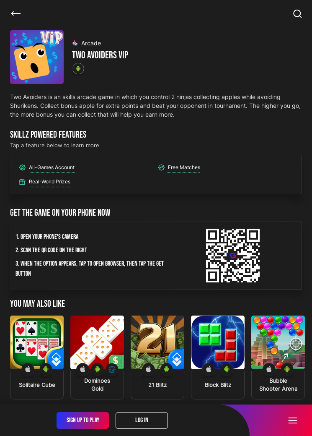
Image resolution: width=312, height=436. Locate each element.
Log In (141, 420)
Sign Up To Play (83, 420)
